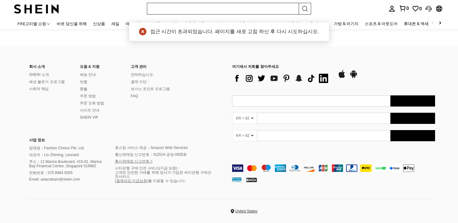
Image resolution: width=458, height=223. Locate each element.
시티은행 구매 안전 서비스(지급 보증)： (148, 168)
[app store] (341, 77)
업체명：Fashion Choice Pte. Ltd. (57, 148)
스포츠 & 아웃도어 (381, 23)
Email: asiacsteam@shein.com (54, 179)
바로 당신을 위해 (72, 23)
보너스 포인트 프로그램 (150, 89)
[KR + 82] (244, 118)
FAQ (134, 96)
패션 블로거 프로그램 (47, 82)
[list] (281, 78)
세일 (115, 23)
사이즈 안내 (89, 110)
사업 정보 (37, 140)
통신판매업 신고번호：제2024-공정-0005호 (151, 154)
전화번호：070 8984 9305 (51, 173)
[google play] (353, 77)
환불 (83, 89)
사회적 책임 (39, 89)
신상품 (99, 23)
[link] (417, 8)
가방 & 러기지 (346, 23)
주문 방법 (88, 96)
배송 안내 (88, 74)
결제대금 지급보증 (131, 181)
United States (246, 211)
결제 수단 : (140, 82)
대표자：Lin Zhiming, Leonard (54, 155)
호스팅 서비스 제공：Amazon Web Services (151, 148)
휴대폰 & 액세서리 (420, 23)
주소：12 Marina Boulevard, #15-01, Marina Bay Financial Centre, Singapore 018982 (65, 164)
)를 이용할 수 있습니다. (166, 181)
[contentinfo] (333, 168)
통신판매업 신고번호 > (134, 161)
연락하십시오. (142, 74)
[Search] (305, 9)
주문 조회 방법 (92, 103)
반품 (83, 82)
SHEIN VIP (89, 117)
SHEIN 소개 (39, 74)
